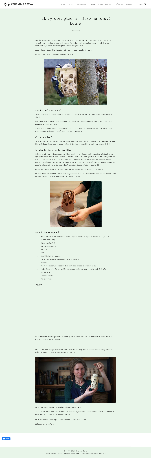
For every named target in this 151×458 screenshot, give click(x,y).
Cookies (103, 454)
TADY (78, 407)
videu (40, 141)
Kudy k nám (56, 454)
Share (6, 439)
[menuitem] (111, 4)
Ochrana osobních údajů (89, 454)
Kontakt (48, 454)
